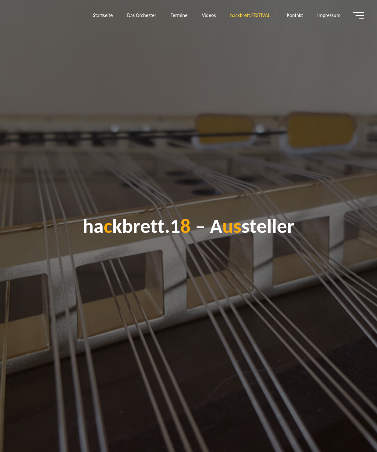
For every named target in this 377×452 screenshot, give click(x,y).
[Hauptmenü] (358, 15)
